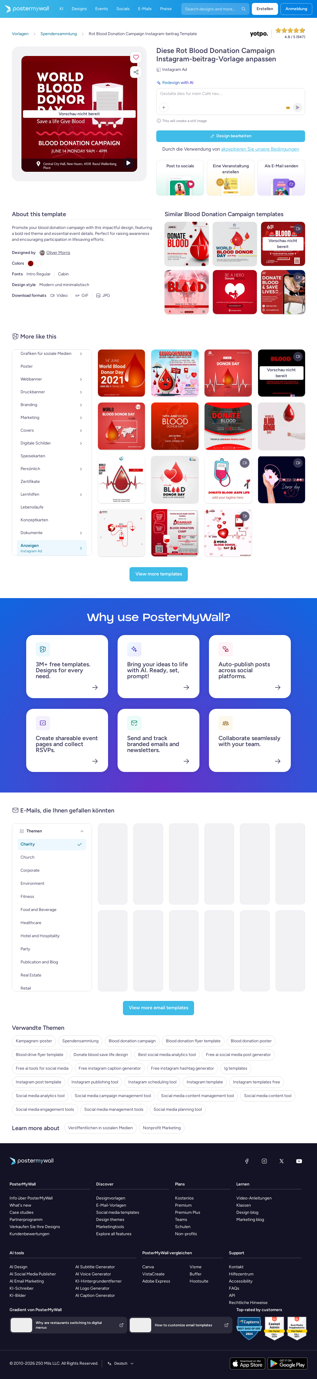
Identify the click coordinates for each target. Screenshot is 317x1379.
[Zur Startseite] (24, 9)
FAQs (234, 1288)
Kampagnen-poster (34, 1040)
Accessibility (240, 1281)
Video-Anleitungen (254, 1198)
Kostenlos (184, 1198)
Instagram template (205, 1082)
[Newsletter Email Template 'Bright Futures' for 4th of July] (254, 863)
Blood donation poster (251, 1040)
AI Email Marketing (27, 1281)
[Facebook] (247, 1161)
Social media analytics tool (40, 1095)
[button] (136, 57)
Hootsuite (199, 1281)
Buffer (196, 1274)
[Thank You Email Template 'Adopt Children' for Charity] (148, 950)
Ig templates (235, 1068)
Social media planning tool (178, 1109)
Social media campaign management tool (113, 1095)
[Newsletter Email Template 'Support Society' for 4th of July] (184, 863)
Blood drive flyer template (39, 1054)
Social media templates (117, 1212)
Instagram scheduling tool (152, 1082)
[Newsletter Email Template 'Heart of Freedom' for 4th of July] (112, 863)
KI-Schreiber (22, 1288)
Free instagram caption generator (110, 1068)
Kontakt (236, 1266)
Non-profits (186, 1233)
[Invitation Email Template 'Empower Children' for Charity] (184, 950)
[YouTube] (299, 1161)
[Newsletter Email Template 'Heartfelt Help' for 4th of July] (148, 863)
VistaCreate (153, 1274)
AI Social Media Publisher (33, 1274)
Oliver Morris (58, 252)
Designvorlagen (110, 1198)
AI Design (18, 1266)
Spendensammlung (80, 1040)
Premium (183, 1205)
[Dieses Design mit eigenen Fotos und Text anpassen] (79, 114)
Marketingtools (110, 1226)
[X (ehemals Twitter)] (282, 1161)
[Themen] (82, 831)
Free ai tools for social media (42, 1068)
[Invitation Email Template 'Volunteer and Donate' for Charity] (219, 950)
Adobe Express (156, 1281)
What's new (20, 1205)
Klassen (243, 1205)
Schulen (182, 1226)
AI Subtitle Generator (95, 1266)
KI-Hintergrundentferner (98, 1281)
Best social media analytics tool (167, 1054)
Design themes (110, 1219)
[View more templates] (158, 574)
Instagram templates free (256, 1082)
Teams (181, 1219)
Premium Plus (187, 1212)
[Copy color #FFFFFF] (39, 263)
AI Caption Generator (95, 1295)
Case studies (22, 1212)
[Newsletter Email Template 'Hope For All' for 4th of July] (219, 863)
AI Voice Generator (93, 1274)
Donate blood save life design (101, 1054)
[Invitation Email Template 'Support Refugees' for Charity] (290, 950)
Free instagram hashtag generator (182, 1068)
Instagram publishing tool (94, 1082)
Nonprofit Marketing (162, 1127)
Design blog (247, 1212)
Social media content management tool (197, 1095)
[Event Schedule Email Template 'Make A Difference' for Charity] (254, 950)
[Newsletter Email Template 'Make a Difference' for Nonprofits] (112, 950)
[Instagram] (264, 1161)
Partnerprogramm (26, 1219)
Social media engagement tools (45, 1109)
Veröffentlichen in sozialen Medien (100, 1127)
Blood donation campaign (132, 1040)
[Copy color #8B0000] (31, 263)
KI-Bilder (18, 1295)
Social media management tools (113, 1109)
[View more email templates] (158, 1008)
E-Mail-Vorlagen (111, 1205)
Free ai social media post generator (238, 1054)
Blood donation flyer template (193, 1040)
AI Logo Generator (92, 1288)
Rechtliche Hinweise (248, 1302)
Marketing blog (250, 1219)
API (232, 1295)
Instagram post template (38, 1082)
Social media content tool (267, 1095)
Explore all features (114, 1233)
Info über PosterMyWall (31, 1198)
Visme (196, 1266)
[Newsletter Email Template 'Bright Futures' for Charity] (290, 863)
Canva (148, 1266)
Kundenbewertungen (29, 1233)
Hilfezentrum (241, 1274)
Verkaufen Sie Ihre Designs (35, 1226)
